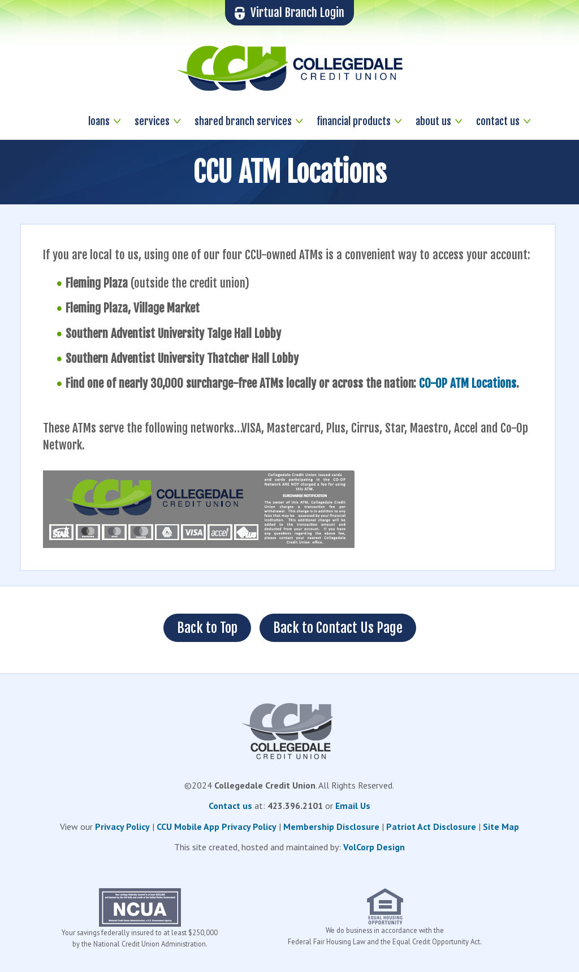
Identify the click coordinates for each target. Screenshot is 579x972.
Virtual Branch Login (289, 12)
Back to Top (207, 627)
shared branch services (243, 121)
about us (433, 121)
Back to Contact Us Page (338, 627)
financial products (354, 121)
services (152, 121)
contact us (498, 121)
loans (99, 121)
